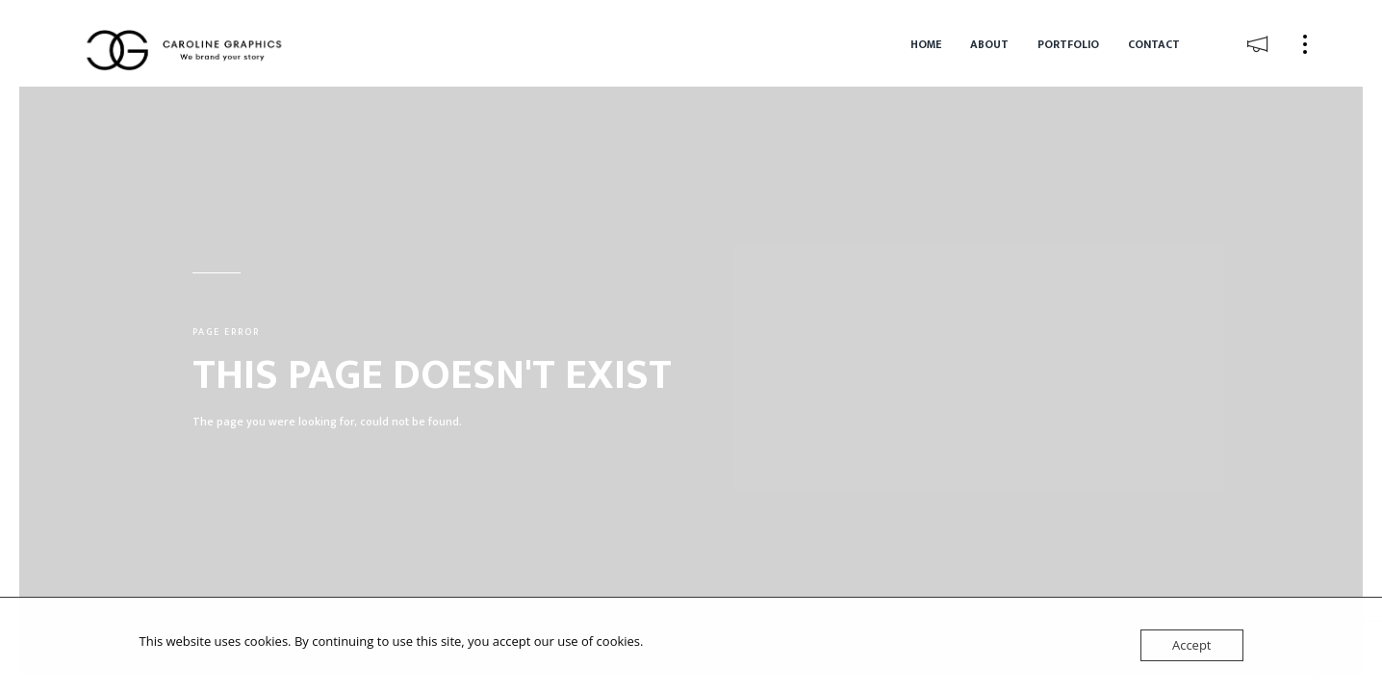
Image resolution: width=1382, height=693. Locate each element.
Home (925, 44)
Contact (1154, 44)
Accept (1192, 645)
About (989, 44)
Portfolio (1068, 44)
